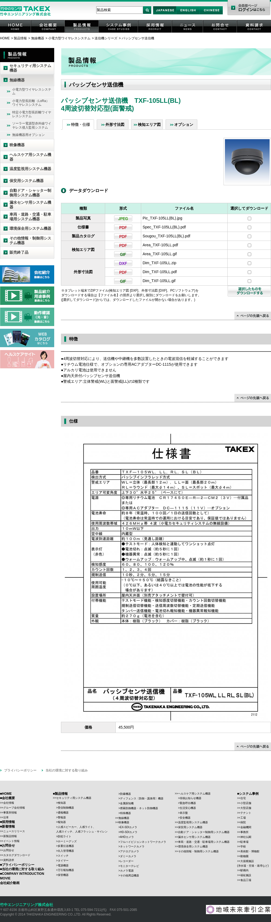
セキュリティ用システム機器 (30, 67)
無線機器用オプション (28, 135)
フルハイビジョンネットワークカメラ (143, 841)
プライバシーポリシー (20, 770)
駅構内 (244, 870)
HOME (16, 32)
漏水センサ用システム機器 (30, 204)
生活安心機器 (188, 807)
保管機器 (63, 874)
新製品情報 (10, 836)
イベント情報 (11, 841)
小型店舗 (245, 803)
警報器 (62, 817)
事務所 (244, 832)
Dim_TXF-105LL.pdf (160, 272)
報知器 (62, 822)
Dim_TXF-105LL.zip (159, 263)
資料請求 (254, 32)
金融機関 (245, 827)
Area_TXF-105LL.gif (160, 254)
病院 (243, 822)
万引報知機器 (66, 870)
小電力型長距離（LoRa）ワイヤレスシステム (30, 103)
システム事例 (118, 32)
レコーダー (127, 861)
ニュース (187, 32)
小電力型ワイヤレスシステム (69, 38)
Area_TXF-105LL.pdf (160, 245)
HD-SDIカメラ (128, 832)
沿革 (6, 817)
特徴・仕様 (80, 124)
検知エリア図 (149, 124)
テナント (245, 812)
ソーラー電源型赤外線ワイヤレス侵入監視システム (31, 125)
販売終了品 (18, 252)
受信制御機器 (66, 807)
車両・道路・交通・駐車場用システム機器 (30, 216)
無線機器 (37, 38)
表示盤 (184, 812)
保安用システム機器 (26, 180)
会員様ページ (248, 8)
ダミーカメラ (128, 856)
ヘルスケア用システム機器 (30, 156)
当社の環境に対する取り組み (67, 770)
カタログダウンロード (16, 855)
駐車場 (244, 841)
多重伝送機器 (66, 845)
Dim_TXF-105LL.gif (159, 281)
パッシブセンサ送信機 (138, 38)
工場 (243, 817)
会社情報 (8, 802)
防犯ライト (64, 836)
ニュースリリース (14, 831)
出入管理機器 (66, 850)
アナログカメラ (129, 851)
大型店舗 (245, 807)
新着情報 (8, 826)
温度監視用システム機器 (30, 169)
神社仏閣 (245, 836)
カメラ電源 (127, 870)
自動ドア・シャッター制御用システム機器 (30, 192)
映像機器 (17, 145)
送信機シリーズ (106, 38)
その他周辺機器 (129, 875)
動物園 (244, 856)
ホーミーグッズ (67, 841)
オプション (183, 124)
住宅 (243, 798)
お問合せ (220, 32)
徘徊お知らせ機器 (190, 798)
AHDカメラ (127, 836)
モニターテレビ (129, 865)
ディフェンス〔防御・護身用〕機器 (141, 798)
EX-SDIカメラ (128, 827)
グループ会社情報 (14, 807)
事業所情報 (10, 812)
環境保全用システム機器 (30, 228)
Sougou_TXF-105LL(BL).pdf (166, 236)
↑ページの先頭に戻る (252, 316)
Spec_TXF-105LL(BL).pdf (164, 227)
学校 (243, 846)
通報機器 (63, 812)
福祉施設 (245, 875)
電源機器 (63, 865)
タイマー (63, 860)
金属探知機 (127, 803)
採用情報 (155, 32)
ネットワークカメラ (132, 846)
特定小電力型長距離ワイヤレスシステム (31, 114)
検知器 (62, 802)
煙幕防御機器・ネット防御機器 (139, 808)
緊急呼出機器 (188, 803)
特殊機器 (125, 813)
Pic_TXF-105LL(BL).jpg (162, 218)
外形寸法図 (114, 124)
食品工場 (245, 880)
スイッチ (63, 855)
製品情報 (82, 32)
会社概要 (48, 32)
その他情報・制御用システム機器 (30, 240)
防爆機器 (125, 793)
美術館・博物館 (249, 851)
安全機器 (185, 817)
